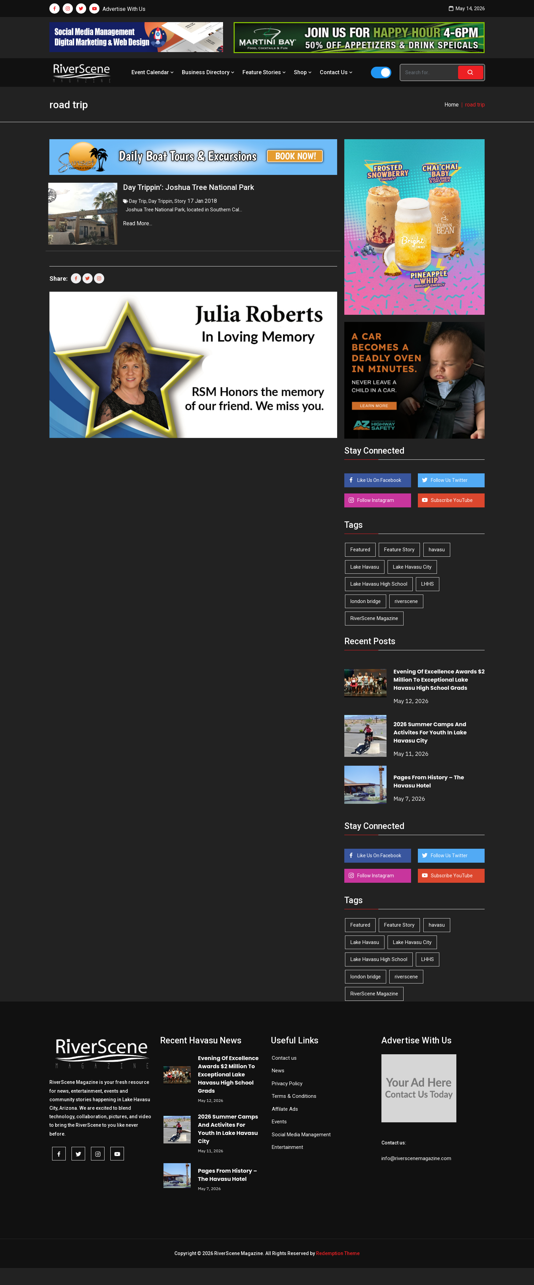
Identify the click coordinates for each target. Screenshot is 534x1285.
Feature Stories (264, 72)
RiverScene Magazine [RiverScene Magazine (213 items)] (374, 618)
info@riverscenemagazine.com (416, 1158)
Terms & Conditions (294, 1096)
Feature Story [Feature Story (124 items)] (399, 550)
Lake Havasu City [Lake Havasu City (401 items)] (412, 567)
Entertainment (287, 1147)
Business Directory (209, 72)
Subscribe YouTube (451, 500)
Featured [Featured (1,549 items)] (360, 550)
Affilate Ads (285, 1109)
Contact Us (337, 72)
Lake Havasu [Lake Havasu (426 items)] (364, 567)
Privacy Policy (287, 1083)
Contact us (284, 1058)
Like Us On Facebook (378, 480)
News (278, 1071)
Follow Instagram (375, 500)
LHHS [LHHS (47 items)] (427, 584)
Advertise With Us (124, 9)
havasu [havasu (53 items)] (437, 550)
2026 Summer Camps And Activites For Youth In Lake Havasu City (430, 732)
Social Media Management (301, 1135)
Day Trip (137, 201)
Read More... (138, 223)
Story (180, 201)
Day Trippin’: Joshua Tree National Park (188, 187)
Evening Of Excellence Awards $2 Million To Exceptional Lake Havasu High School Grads (439, 680)
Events (279, 1122)
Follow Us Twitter (449, 480)
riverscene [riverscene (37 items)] (406, 601)
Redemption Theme (338, 1253)
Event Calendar (153, 72)
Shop (303, 72)
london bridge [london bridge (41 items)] (365, 601)
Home (451, 104)
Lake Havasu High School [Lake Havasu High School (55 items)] (378, 584)
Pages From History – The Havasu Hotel (429, 782)
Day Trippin (160, 201)
